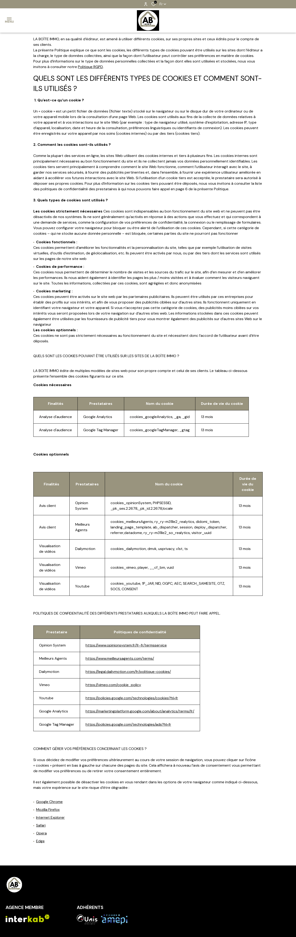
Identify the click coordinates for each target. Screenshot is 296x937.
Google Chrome (49, 801)
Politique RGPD (90, 66)
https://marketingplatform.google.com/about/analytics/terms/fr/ (140, 711)
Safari (41, 825)
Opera (41, 833)
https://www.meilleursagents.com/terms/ (120, 658)
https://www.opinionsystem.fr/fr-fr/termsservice (126, 645)
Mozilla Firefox (48, 809)
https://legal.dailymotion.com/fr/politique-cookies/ (128, 671)
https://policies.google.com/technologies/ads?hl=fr (128, 724)
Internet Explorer (50, 817)
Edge (40, 841)
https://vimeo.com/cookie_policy (113, 684)
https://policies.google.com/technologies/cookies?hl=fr (132, 698)
